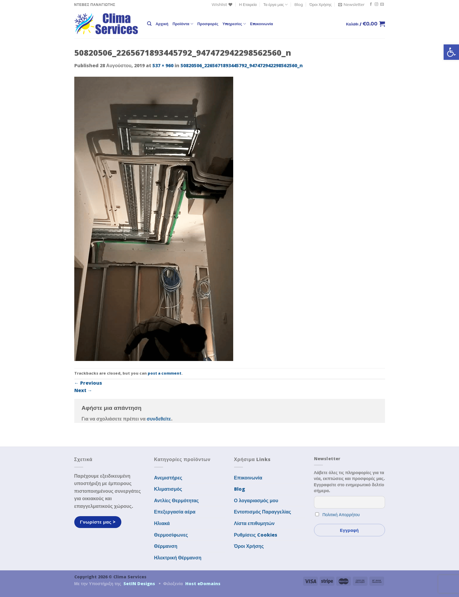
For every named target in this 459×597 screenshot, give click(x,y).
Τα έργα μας (275, 4)
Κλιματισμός (168, 489)
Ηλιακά (162, 523)
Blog (298, 4)
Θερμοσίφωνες (171, 535)
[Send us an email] (382, 4)
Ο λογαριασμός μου (256, 500)
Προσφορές (207, 23)
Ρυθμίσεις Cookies (255, 535)
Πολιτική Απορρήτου (341, 514)
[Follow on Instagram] (376, 4)
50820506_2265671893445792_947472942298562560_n (242, 65)
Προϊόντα (183, 24)
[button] (451, 52)
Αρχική (162, 23)
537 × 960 (162, 65)
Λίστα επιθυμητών (254, 523)
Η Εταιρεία (248, 4)
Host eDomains (202, 583)
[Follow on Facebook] (371, 4)
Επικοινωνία (261, 23)
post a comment (164, 373)
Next (83, 390)
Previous (88, 383)
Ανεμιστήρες (168, 477)
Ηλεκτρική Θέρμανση (178, 557)
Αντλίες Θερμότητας (176, 500)
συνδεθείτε (159, 418)
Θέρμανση (166, 546)
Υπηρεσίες (234, 24)
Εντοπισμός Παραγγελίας (262, 511)
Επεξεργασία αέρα (175, 511)
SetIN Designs (139, 583)
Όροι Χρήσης (321, 4)
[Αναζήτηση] (149, 23)
